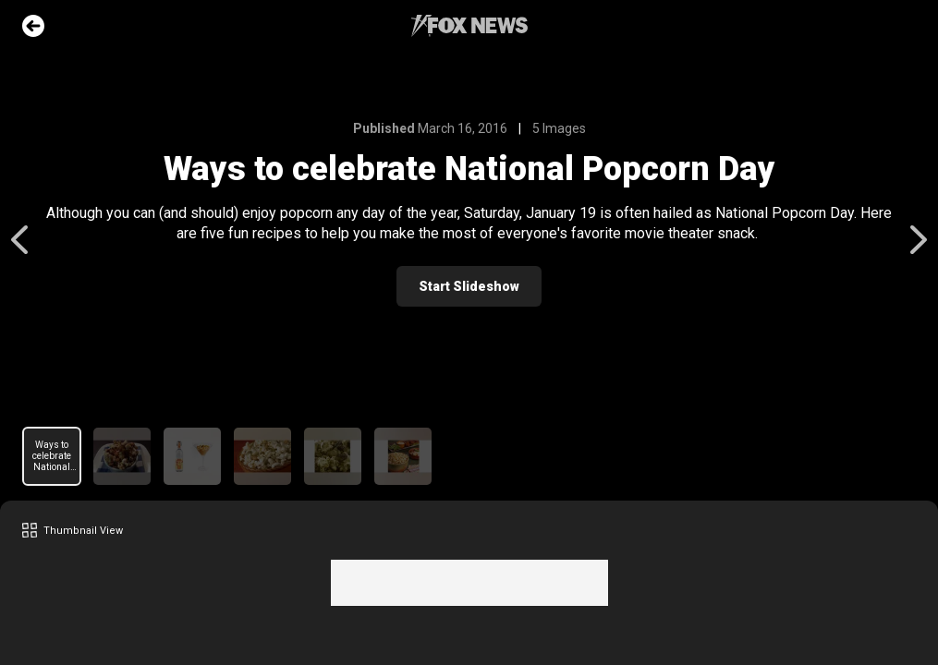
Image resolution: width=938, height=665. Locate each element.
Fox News (469, 26)
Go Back (33, 26)
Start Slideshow (469, 286)
